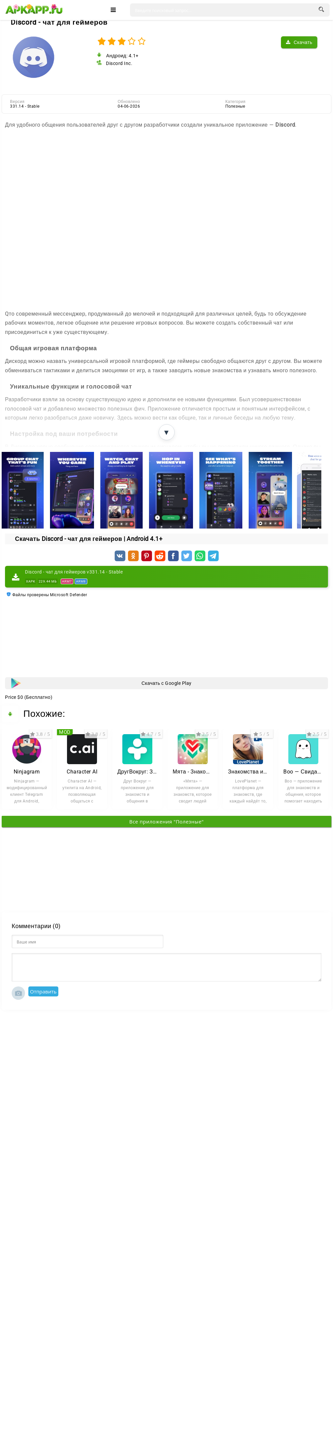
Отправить (43, 991)
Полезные (235, 106)
